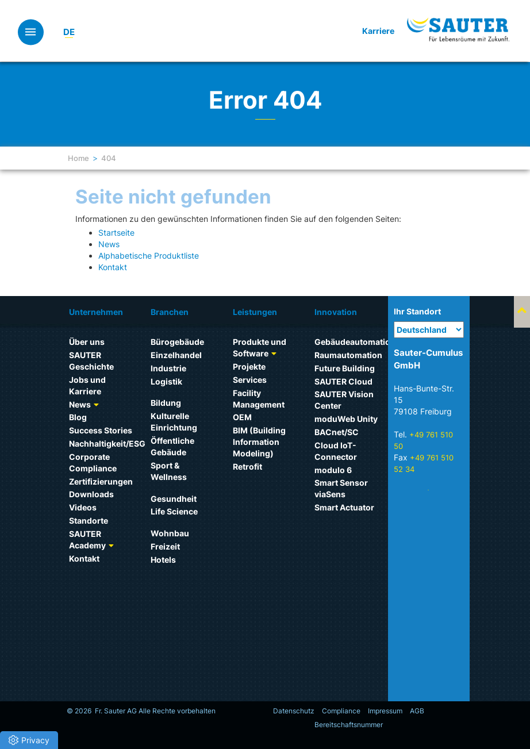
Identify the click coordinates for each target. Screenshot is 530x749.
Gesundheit (174, 499)
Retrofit (247, 466)
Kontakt (112, 267)
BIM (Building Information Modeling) (259, 441)
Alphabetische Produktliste (148, 255)
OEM (242, 417)
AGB (417, 710)
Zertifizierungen (101, 481)
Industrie (168, 368)
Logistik (166, 381)
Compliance (341, 710)
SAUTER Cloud (343, 381)
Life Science (174, 511)
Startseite (116, 232)
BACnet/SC (336, 432)
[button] (29, 740)
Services (250, 380)
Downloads (91, 494)
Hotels (163, 559)
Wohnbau (170, 533)
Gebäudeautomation (354, 342)
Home (78, 158)
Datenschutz (293, 710)
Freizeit (165, 546)
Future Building (344, 368)
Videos (83, 507)
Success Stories (100, 430)
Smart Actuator (344, 507)
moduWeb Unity (346, 419)
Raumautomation (348, 355)
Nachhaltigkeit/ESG (107, 443)
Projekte (249, 366)
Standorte (88, 520)
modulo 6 (333, 470)
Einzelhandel (176, 355)
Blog (78, 417)
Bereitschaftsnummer (348, 724)
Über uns (87, 342)
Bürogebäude (177, 342)
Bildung (166, 403)
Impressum (385, 710)
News (109, 244)
